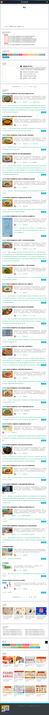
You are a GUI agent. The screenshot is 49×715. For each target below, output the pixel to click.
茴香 (32, 362)
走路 (41, 300)
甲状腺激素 (15, 458)
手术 (40, 496)
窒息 (17, 277)
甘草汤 (26, 435)
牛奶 (36, 435)
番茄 (30, 230)
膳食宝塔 (30, 435)
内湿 (18, 298)
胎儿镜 (20, 647)
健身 (35, 258)
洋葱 (9, 147)
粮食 (20, 318)
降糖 (30, 500)
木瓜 (11, 105)
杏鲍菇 (40, 228)
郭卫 (31, 644)
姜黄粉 (6, 149)
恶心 (39, 296)
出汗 (16, 298)
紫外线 (19, 107)
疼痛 (12, 167)
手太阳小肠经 (8, 360)
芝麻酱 (17, 321)
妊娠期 (20, 456)
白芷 (33, 573)
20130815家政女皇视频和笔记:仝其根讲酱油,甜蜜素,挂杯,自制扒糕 (22, 40)
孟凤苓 (23, 461)
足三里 (14, 167)
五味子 (17, 573)
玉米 (11, 381)
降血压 (28, 318)
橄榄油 (13, 537)
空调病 (34, 417)
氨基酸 (32, 105)
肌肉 (17, 174)
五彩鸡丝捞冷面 (24, 534)
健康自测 (25, 76)
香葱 (10, 172)
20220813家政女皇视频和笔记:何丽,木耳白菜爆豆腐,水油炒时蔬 (18, 179)
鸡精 (3, 109)
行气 (17, 147)
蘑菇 (24, 228)
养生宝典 (19, 26)
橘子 (15, 109)
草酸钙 (42, 105)
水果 (35, 109)
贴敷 (18, 165)
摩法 (34, 362)
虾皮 (41, 458)
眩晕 (25, 252)
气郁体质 (25, 54)
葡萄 (30, 107)
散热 (32, 298)
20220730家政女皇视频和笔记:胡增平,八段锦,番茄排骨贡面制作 (18, 240)
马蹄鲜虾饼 (23, 515)
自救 (32, 400)
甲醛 (39, 105)
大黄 (23, 573)
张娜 (16, 383)
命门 (46, 172)
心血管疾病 (23, 167)
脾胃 (30, 252)
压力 (31, 277)
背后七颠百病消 (25, 258)
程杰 (24, 323)
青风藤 (30, 573)
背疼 (36, 500)
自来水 (37, 381)
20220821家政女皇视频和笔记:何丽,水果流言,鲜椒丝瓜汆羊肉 (18, 93)
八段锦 (34, 248)
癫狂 (38, 358)
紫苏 (33, 435)
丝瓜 (39, 107)
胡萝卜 (10, 107)
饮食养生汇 (5, 426)
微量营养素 (32, 461)
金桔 (31, 228)
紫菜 (16, 461)
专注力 (15, 232)
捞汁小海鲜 (12, 402)
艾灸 (18, 296)
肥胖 (9, 496)
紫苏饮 (29, 438)
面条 (5, 109)
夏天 (22, 438)
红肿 (29, 170)
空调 (23, 381)
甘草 (14, 435)
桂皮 (38, 147)
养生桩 (18, 252)
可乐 (44, 458)
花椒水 (26, 105)
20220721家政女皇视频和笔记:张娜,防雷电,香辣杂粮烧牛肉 (17, 369)
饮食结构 (26, 438)
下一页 (30, 86)
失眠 (9, 558)
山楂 (20, 228)
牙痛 (12, 318)
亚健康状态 (31, 258)
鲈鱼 (11, 211)
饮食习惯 (38, 458)
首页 (15, 26)
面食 (42, 435)
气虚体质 (10, 54)
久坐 (26, 417)
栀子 (13, 573)
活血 (9, 174)
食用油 (40, 318)
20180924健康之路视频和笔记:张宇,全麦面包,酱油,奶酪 (20, 37)
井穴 (23, 172)
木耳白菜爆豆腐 (41, 190)
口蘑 (33, 277)
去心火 (29, 256)
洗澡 (18, 381)
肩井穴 (43, 167)
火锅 (44, 128)
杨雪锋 (43, 438)
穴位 (24, 74)
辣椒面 (9, 539)
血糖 (8, 498)
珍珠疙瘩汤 (28, 130)
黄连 (39, 165)
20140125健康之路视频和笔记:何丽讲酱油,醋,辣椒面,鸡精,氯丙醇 (22, 39)
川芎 (11, 573)
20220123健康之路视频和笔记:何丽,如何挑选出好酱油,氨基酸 (21, 44)
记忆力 (28, 228)
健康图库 (25, 78)
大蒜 (15, 105)
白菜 (29, 190)
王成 (38, 500)
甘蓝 (16, 539)
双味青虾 (28, 515)
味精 (25, 107)
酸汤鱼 (5, 211)
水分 (19, 147)
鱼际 (8, 172)
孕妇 (23, 456)
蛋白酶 (10, 109)
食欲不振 (44, 296)
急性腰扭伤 (19, 358)
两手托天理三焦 (34, 256)
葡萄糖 (27, 107)
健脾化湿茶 (42, 54)
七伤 (4, 254)
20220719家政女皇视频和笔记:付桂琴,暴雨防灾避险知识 (16, 388)
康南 (22, 256)
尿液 (28, 500)
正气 (13, 300)
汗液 (21, 300)
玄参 (25, 573)
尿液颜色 (25, 500)
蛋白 (10, 112)
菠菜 (9, 190)
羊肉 (19, 105)
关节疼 (3, 174)
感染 (10, 500)
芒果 (41, 107)
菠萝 (19, 109)
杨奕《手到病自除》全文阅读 (32, 72)
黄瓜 (45, 318)
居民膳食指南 (39, 438)
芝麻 (26, 321)
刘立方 (44, 230)
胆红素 (5, 500)
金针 (14, 211)
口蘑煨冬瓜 (11, 302)
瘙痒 (21, 298)
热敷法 (21, 364)
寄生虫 (37, 318)
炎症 (9, 167)
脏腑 (7, 256)
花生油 (15, 300)
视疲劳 (33, 358)
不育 (11, 456)
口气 (3, 402)
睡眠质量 (17, 558)
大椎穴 (17, 167)
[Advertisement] (24, 17)
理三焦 (6, 260)
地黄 (35, 573)
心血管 (27, 167)
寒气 (45, 339)
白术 (20, 573)
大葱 (23, 147)
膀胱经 (35, 360)
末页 (35, 86)
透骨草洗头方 (6, 57)
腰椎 (21, 170)
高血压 (9, 165)
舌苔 (23, 298)
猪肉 (15, 128)
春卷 (38, 519)
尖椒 (34, 107)
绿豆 (36, 165)
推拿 (32, 360)
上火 (9, 128)
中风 (16, 358)
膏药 (15, 174)
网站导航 (11, 26)
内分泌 (32, 458)
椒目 (40, 321)
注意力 (41, 230)
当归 (15, 573)
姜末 (12, 364)
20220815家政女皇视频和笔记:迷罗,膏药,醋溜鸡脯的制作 (16, 154)
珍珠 (12, 130)
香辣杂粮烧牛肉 (20, 383)
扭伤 (31, 170)
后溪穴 (13, 360)
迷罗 (7, 167)
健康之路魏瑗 (14, 647)
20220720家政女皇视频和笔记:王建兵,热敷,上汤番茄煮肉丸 (17, 346)
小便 (8, 500)
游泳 (15, 400)
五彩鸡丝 (13, 539)
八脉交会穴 (38, 362)
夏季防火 (10, 279)
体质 (11, 256)
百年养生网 (24, 2)
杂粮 (44, 381)
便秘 (13, 296)
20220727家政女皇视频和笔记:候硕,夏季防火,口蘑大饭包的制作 (18, 265)
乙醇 (8, 112)
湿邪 (11, 296)
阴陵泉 (38, 170)
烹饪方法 (29, 458)
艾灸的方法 (37, 300)
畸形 (12, 458)
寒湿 (8, 321)
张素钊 (6, 302)
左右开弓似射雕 (16, 254)
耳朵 (13, 381)
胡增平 (11, 260)
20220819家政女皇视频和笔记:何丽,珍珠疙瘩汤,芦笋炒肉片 (17, 116)
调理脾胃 (29, 254)
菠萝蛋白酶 (23, 109)
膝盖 (42, 170)
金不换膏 (43, 573)
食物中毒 (23, 105)
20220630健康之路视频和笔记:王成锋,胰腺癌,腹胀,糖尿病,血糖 (18, 484)
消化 (23, 130)
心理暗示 (41, 147)
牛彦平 (27, 419)
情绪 (35, 230)
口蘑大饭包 (14, 279)
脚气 (10, 298)
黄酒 (31, 128)
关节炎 (15, 296)
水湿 (5, 298)
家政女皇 (4, 95)
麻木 (12, 172)
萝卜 (45, 107)
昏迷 (43, 277)
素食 (44, 435)
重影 (13, 383)
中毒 (5, 107)
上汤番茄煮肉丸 (38, 364)
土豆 (29, 277)
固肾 (26, 254)
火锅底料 (9, 383)
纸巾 (35, 128)
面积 (40, 381)
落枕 (9, 358)
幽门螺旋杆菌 (21, 498)
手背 (38, 360)
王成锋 (43, 500)
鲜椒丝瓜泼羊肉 (34, 419)
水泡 (8, 109)
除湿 (9, 300)
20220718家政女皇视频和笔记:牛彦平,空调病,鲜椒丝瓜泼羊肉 (18, 406)
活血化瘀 (41, 360)
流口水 (31, 296)
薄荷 (38, 573)
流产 (15, 456)
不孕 (27, 456)
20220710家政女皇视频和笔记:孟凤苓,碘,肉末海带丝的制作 (17, 444)
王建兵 (33, 364)
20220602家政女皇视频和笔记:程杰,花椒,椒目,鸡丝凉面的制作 (18, 327)
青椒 (17, 109)
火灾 (36, 277)
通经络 (34, 254)
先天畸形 (36, 456)
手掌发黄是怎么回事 (32, 76)
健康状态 (16, 256)
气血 (43, 258)
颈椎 (45, 165)
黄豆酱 (9, 130)
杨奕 (24, 72)
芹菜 (44, 228)
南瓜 (13, 107)
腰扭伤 (11, 358)
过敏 (31, 165)
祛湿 (14, 298)
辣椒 (32, 107)
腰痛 (11, 170)
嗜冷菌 (32, 109)
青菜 (30, 209)
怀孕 (13, 456)
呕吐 (41, 296)
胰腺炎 (20, 496)
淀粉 (27, 170)
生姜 (11, 147)
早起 (43, 300)
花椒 (13, 105)
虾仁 (32, 519)
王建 (19, 364)
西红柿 (22, 128)
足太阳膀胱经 (18, 360)
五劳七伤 (33, 252)
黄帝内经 (9, 592)
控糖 (15, 209)
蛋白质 (29, 105)
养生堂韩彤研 (26, 647)
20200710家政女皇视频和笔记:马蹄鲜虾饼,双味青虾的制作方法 (18, 507)
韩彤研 (38, 647)
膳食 (15, 438)
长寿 (23, 252)
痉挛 (20, 417)
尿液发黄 (13, 500)
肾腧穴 (24, 170)
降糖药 (14, 498)
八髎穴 (13, 170)
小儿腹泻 (24, 165)
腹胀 (20, 296)
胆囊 (32, 498)
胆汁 (41, 500)
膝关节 (18, 170)
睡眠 (11, 558)
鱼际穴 (33, 167)
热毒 (3, 172)
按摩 (12, 298)
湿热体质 (31, 54)
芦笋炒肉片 (18, 128)
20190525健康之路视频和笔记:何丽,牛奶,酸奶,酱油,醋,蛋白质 (22, 36)
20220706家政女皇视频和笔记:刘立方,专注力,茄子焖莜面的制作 (18, 465)
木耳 (42, 128)
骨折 (20, 165)
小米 (17, 209)
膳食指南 (39, 435)
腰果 (7, 539)
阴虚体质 (16, 54)
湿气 (36, 298)
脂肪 (5, 498)
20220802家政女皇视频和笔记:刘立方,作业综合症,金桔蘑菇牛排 (18, 216)
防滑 (7, 130)
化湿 (27, 147)
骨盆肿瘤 (19, 644)
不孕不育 (30, 456)
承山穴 (40, 167)
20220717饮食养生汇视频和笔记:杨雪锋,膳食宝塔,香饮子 (16, 424)
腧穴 (26, 172)
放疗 (27, 496)
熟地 (40, 573)
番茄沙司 (25, 364)
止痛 (41, 165)
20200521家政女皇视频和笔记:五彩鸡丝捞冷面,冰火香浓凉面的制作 (19, 525)
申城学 (12, 149)
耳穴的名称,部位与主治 (31, 74)
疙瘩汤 (17, 130)
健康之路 (4, 486)
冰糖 (42, 381)
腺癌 (19, 500)
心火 (36, 252)
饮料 (13, 438)
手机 (32, 147)
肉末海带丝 (27, 461)
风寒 (35, 170)
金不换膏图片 (5, 563)
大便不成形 (24, 300)
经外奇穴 (43, 362)
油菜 (21, 254)
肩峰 (42, 172)
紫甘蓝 (18, 537)
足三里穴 (4, 167)
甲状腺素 (19, 461)
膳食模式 (8, 438)
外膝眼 (36, 172)
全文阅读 (43, 112)
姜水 (30, 519)
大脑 (38, 228)
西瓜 (17, 105)
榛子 (23, 539)
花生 (27, 277)
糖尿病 (11, 496)
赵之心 (13, 558)
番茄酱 (24, 256)
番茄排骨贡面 (16, 260)
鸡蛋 (13, 128)
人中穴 (24, 360)
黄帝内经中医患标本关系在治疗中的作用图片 (13, 580)
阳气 (14, 339)
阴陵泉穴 (37, 167)
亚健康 (9, 252)
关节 (28, 172)
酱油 (37, 107)
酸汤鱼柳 (17, 211)
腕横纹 (12, 362)
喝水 (27, 498)
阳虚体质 (36, 54)
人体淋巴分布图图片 (32, 78)
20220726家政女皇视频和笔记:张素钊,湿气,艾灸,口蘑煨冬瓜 (17, 284)
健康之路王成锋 (7, 502)
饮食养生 (9, 435)
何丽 (16, 107)
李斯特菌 (40, 109)
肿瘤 (16, 496)
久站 (22, 419)
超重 (18, 498)
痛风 (14, 165)
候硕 (7, 279)
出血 (45, 105)
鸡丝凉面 (21, 323)
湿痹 (31, 318)
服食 (38, 321)
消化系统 (43, 498)
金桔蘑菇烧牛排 (20, 232)
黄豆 (11, 128)
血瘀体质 (5, 54)
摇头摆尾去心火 (9, 254)
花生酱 (26, 539)
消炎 (30, 167)
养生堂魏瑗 (32, 647)
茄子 (32, 477)
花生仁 (33, 321)
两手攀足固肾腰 (11, 258)
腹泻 (9, 105)
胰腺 (34, 498)
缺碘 (46, 458)
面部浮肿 (29, 298)
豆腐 (15, 190)
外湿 (38, 298)
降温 (21, 539)
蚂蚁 (11, 321)
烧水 (44, 147)
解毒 (5, 321)
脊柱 (5, 362)
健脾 (38, 252)
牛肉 (26, 228)
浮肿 (8, 298)
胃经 (34, 318)
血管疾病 (28, 165)
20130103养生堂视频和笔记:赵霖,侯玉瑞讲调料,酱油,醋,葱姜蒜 (22, 41)
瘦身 (44, 252)
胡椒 (43, 107)
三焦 (27, 256)
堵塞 (17, 500)
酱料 (24, 321)
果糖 (37, 109)
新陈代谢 (43, 456)
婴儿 (16, 435)
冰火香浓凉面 (31, 534)
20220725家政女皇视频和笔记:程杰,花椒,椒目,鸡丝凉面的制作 (18, 307)
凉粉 (17, 438)
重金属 (22, 107)
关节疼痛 (15, 172)
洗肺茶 (20, 54)
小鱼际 (8, 170)
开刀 (15, 519)
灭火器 (20, 277)
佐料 (11, 438)
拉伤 (20, 419)
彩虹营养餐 (22, 211)
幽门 (42, 496)
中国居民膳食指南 (21, 435)
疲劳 (4, 360)
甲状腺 (5, 458)
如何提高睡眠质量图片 (8, 546)
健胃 (11, 323)
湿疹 (23, 296)
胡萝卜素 (36, 105)
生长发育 (7, 461)
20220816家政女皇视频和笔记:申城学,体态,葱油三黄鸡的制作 (18, 135)
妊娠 (8, 458)
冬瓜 (27, 296)
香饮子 (3, 440)
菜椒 (19, 519)
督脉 (36, 358)
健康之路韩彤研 (6, 647)
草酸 (3, 107)
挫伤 (33, 170)
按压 (21, 172)
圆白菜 (35, 190)
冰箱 (8, 107)
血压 (16, 165)
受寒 (10, 364)
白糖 (36, 147)
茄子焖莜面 (9, 479)
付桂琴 (8, 402)
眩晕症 (41, 252)
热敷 (43, 318)
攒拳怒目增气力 (18, 258)
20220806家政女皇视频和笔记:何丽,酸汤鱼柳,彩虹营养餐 (16, 197)
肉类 (31, 321)
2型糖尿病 (11, 498)
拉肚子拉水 (30, 66)
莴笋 (44, 170)
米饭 (41, 277)
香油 (4, 130)
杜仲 (5, 575)
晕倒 (30, 362)
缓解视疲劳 (26, 362)
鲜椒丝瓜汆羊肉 (36, 102)
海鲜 (41, 400)
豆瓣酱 (31, 381)
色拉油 (20, 130)
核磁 (32, 500)
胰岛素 (34, 496)
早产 (33, 456)
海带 (17, 456)
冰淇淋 (33, 438)
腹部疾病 (25, 66)
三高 (38, 496)
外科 (36, 498)
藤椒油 (18, 539)
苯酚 (13, 109)
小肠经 (29, 360)
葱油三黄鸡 (35, 143)
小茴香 (30, 358)
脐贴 (30, 172)
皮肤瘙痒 (35, 296)
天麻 (9, 573)
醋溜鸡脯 (35, 162)
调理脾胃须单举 (41, 256)
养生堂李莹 (13, 644)
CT (25, 498)
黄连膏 (39, 172)
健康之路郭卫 (26, 644)
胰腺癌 (24, 496)
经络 (4, 256)
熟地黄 (27, 573)
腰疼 (20, 167)
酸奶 (25, 128)
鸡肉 (15, 147)
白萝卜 (35, 209)
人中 (8, 364)
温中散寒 (16, 323)
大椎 (16, 170)
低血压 (9, 318)
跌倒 (11, 400)
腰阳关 (18, 172)
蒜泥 (4, 539)
